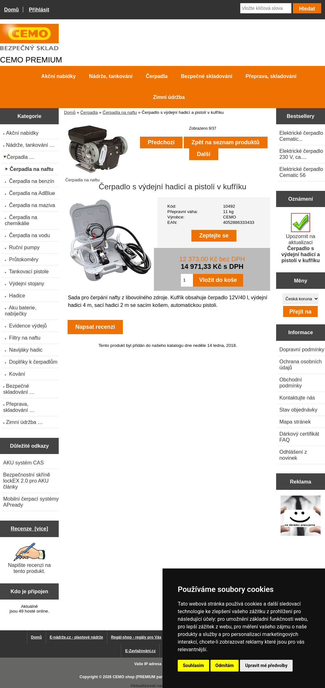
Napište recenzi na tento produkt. (29, 558)
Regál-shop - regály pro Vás (136, 637)
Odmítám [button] (225, 665)
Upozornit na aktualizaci (300, 238)
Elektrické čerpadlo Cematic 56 (301, 172)
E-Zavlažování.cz (140, 651)
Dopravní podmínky (301, 349)
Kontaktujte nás (297, 397)
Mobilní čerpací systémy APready (31, 502)
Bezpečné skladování (206, 76)
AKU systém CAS (23, 462)
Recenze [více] (29, 528)
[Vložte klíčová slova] (265, 8)
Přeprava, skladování (271, 76)
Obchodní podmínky (290, 382)
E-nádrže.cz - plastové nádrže (76, 637)
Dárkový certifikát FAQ (299, 437)
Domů (11, 9)
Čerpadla (89, 112)
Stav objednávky (298, 409)
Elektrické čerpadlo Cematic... (301, 136)
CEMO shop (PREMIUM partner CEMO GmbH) (154, 677)
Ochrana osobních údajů (300, 364)
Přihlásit (39, 9)
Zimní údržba (169, 97)
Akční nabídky (58, 76)
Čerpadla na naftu (120, 112)
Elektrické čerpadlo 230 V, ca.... (301, 154)
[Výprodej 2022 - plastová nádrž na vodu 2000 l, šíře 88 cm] (301, 516)
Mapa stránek (295, 422)
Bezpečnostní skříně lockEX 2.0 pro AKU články (26, 481)
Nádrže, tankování (111, 76)
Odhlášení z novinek (293, 455)
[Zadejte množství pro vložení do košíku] (187, 280)
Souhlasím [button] (193, 665)
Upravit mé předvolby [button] (266, 665)
